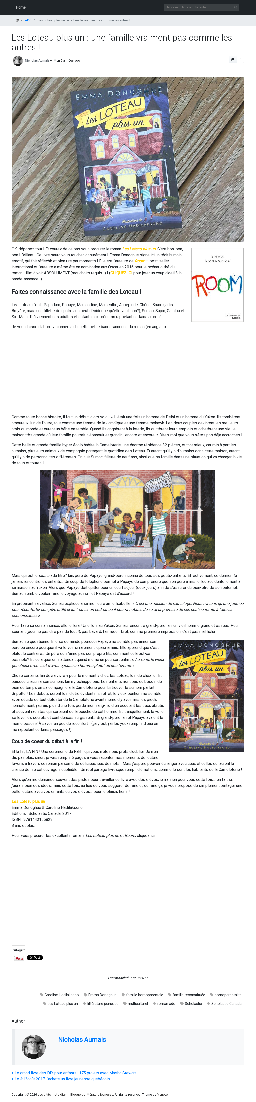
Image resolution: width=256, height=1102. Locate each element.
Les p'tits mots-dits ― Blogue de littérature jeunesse (75, 1094)
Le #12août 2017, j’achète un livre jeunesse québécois (61, 1079)
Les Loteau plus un (63, 1004)
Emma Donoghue (102, 995)
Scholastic (193, 1004)
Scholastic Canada (227, 1004)
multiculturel (138, 1004)
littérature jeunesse (103, 1004)
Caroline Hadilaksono (62, 995)
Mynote (162, 1094)
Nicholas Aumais (37, 60)
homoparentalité (228, 995)
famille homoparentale (144, 995)
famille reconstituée (189, 995)
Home (21, 7)
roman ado (167, 1004)
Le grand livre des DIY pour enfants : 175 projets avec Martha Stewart (74, 1073)
